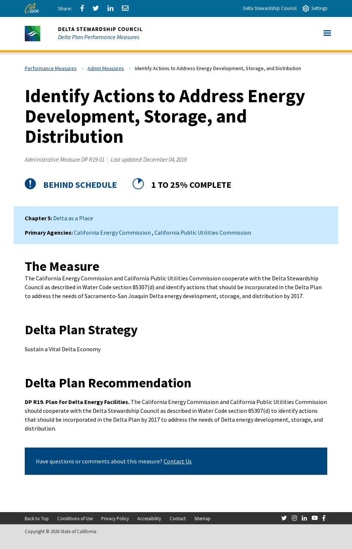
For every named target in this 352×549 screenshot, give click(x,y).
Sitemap (202, 518)
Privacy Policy (115, 518)
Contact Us (178, 461)
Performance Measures (51, 68)
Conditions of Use (75, 518)
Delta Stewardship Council (270, 8)
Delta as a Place (73, 218)
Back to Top (37, 518)
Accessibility (149, 518)
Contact (178, 518)
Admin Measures (106, 68)
